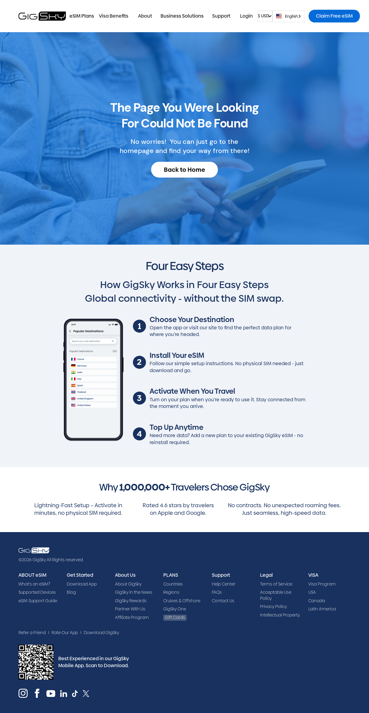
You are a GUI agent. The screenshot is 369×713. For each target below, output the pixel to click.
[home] (42, 16)
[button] (113, 16)
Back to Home (184, 169)
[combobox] (289, 16)
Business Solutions (182, 15)
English (287, 16)
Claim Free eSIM (334, 15)
